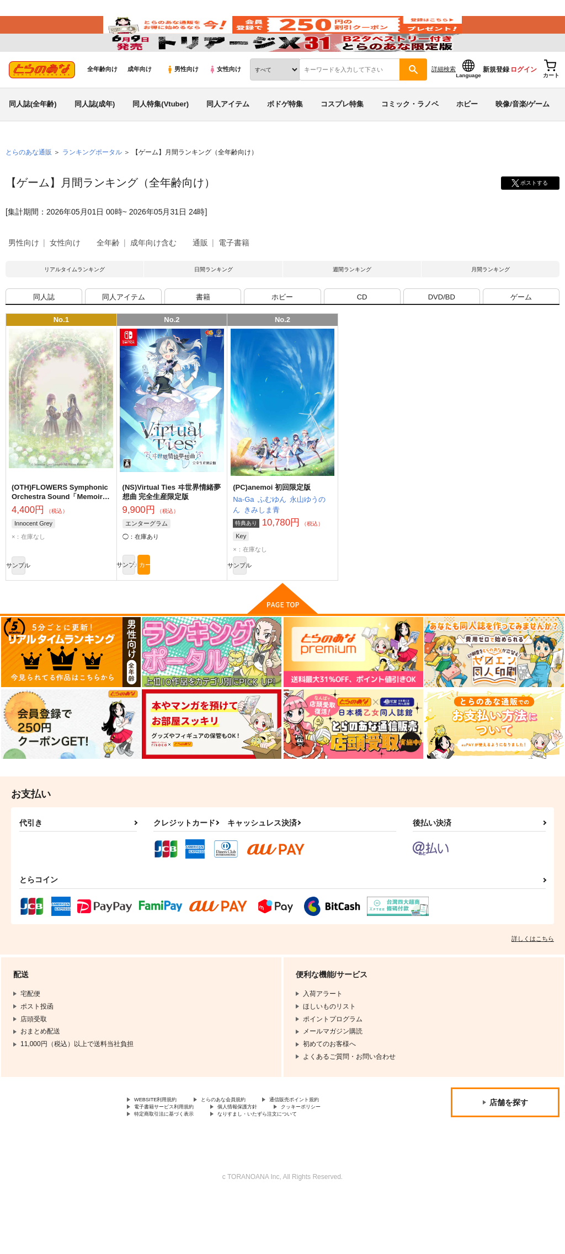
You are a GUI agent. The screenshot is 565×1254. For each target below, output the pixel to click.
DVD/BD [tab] (441, 338)
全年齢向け (102, 100)
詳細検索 (443, 100)
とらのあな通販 (29, 182)
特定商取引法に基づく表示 (174, 1169)
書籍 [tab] (203, 338)
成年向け (139, 100)
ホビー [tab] (282, 338)
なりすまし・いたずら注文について (290, 1169)
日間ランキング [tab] (213, 303)
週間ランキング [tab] (352, 303)
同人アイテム (227, 134)
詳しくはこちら (532, 989)
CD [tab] (362, 338)
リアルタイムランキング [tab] (74, 303)
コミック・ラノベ (410, 134)
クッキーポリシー (340, 1160)
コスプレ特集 (342, 134)
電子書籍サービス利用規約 (174, 1160)
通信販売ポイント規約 (330, 1151)
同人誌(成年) (94, 134)
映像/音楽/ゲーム (522, 134)
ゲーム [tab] (521, 338)
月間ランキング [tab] (490, 303)
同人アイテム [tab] (123, 338)
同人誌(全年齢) (33, 134)
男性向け (182, 100)
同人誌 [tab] (44, 338)
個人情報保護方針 (263, 1160)
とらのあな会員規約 (244, 1151)
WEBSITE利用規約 (162, 1151)
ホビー (467, 134)
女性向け (225, 100)
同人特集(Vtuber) (160, 134)
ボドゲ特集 (285, 134)
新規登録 (496, 100)
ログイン (523, 100)
